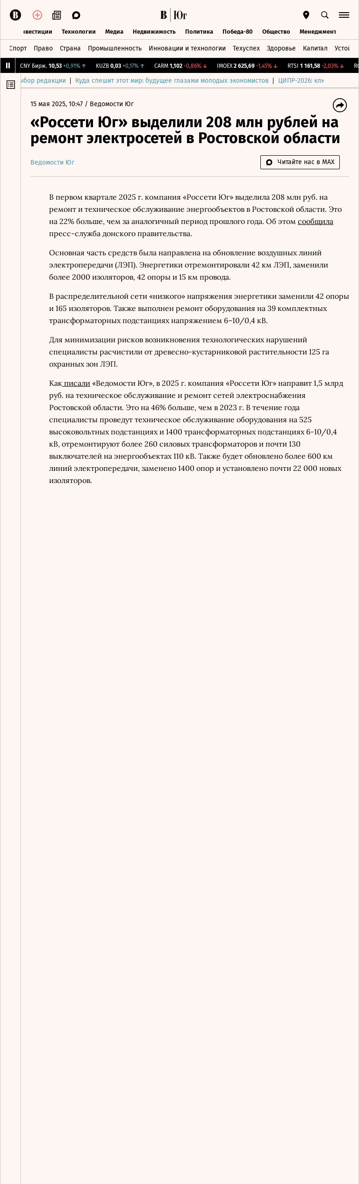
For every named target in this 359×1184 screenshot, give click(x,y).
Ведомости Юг (112, 104)
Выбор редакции (56, 81)
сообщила (315, 221)
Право (43, 48)
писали (76, 383)
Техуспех (246, 48)
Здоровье (281, 48)
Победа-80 (238, 31)
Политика (199, 31)
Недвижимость (154, 31)
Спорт (18, 48)
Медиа (114, 31)
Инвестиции (34, 31)
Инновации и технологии (187, 48)
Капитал (315, 48)
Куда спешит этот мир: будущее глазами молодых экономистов (188, 81)
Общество (276, 31)
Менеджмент (318, 31)
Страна (70, 48)
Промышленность (115, 48)
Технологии (79, 31)
